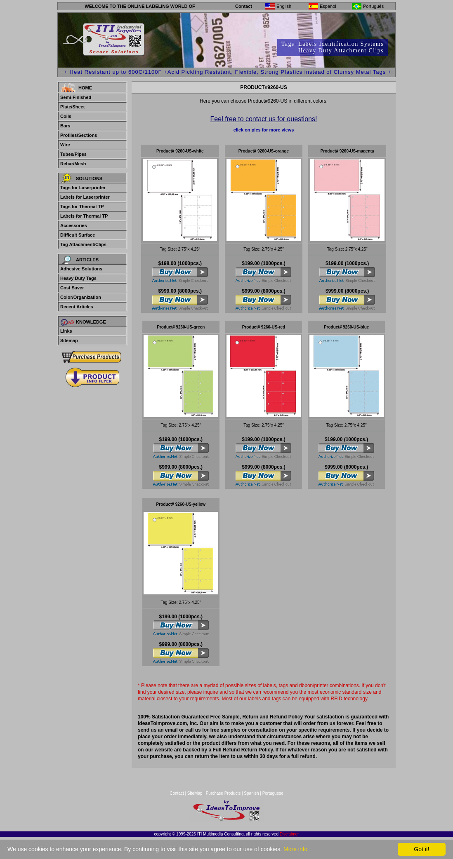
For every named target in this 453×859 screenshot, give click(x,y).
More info (295, 849)
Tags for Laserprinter (83, 187)
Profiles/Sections (78, 135)
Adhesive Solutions (81, 268)
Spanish (251, 793)
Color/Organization (80, 297)
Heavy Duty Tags (78, 278)
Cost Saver (72, 287)
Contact (243, 6)
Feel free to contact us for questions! (263, 118)
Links (66, 331)
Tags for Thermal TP (82, 206)
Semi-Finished (75, 97)
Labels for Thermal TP (84, 216)
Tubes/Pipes (73, 154)
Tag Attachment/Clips (83, 244)
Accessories (73, 225)
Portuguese (272, 793)
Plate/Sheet (72, 106)
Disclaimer (289, 834)
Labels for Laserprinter (85, 197)
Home (85, 87)
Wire (65, 144)
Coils (65, 116)
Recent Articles (76, 306)
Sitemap (69, 340)
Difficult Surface (77, 234)
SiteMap (195, 793)
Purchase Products (223, 793)
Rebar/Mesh (73, 163)
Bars (65, 125)
